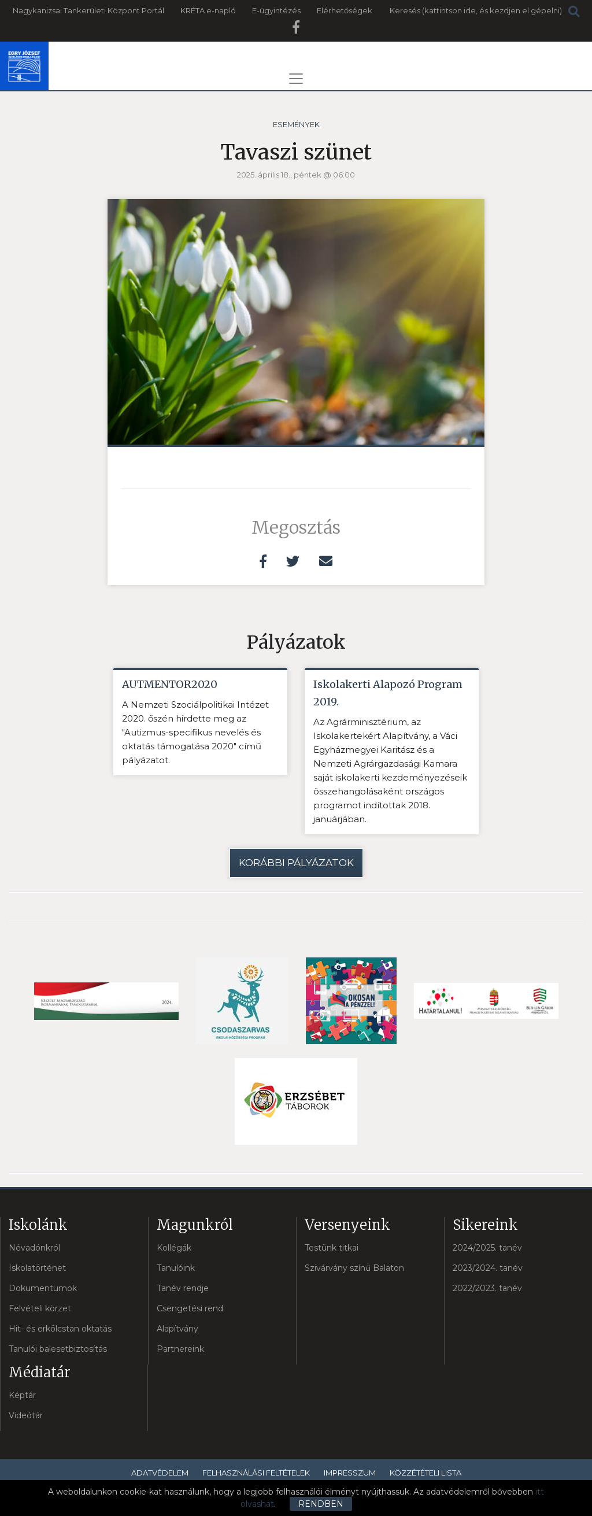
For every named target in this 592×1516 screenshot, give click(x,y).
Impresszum (350, 1472)
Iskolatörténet (37, 1268)
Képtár (22, 1395)
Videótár (26, 1415)
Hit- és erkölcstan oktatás (60, 1328)
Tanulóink (176, 1268)
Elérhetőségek (344, 10)
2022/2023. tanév (487, 1288)
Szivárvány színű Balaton (354, 1268)
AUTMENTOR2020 (169, 684)
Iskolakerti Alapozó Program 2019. (387, 693)
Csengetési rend (190, 1308)
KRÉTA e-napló (208, 10)
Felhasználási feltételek (256, 1472)
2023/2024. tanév (488, 1268)
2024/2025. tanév (487, 1248)
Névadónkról (34, 1248)
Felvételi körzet (40, 1308)
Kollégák (174, 1248)
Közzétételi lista (425, 1472)
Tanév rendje (183, 1288)
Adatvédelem (159, 1472)
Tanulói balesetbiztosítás (58, 1349)
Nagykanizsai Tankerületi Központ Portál (88, 10)
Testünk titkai (331, 1248)
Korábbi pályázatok (296, 862)
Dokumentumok (43, 1288)
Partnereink (180, 1349)
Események (296, 124)
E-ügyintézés (276, 10)
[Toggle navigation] (296, 78)
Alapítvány (177, 1328)
